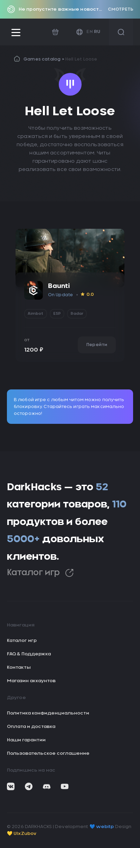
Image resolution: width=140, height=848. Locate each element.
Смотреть (120, 9)
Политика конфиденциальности (48, 713)
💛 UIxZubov (21, 833)
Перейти (96, 345)
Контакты (19, 667)
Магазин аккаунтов (31, 681)
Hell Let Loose (81, 59)
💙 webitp (102, 827)
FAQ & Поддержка (29, 654)
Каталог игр (40, 573)
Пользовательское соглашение (48, 753)
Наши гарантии (26, 740)
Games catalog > (44, 59)
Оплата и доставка (31, 726)
